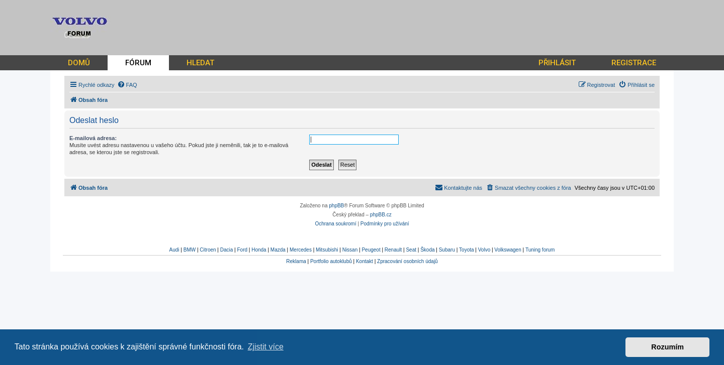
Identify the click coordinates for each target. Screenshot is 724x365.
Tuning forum (540, 250)
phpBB (336, 205)
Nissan (350, 250)
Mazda (278, 250)
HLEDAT (200, 62)
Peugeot (370, 250)
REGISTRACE (633, 62)
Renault (393, 250)
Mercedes (301, 250)
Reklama (296, 261)
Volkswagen (507, 250)
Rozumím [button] (667, 347)
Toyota (466, 250)
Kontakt (364, 261)
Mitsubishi (327, 250)
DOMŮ (79, 62)
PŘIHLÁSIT (557, 62)
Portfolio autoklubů (331, 261)
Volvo (484, 250)
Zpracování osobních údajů (407, 261)
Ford (242, 250)
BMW (190, 250)
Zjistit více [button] (266, 346)
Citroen (208, 250)
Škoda (427, 250)
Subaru (447, 250)
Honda (258, 250)
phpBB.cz (381, 214)
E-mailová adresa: (93, 138)
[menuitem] (127, 85)
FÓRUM (138, 62)
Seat (411, 250)
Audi (174, 250)
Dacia (226, 250)
